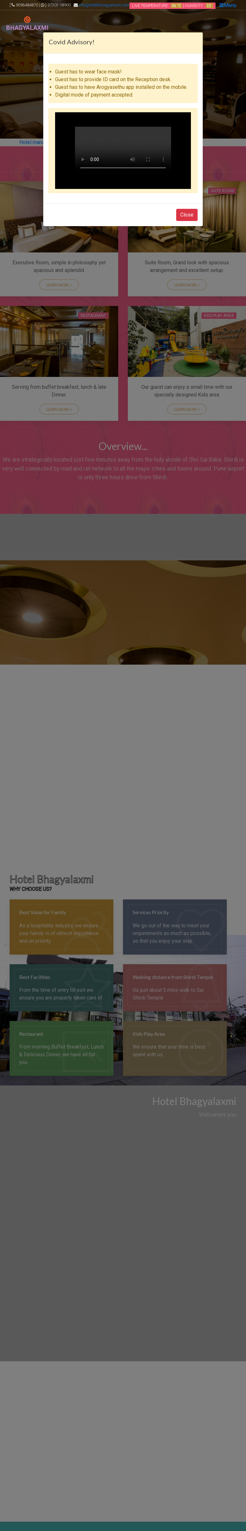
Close (186, 215)
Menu (227, 5)
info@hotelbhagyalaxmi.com (104, 5)
